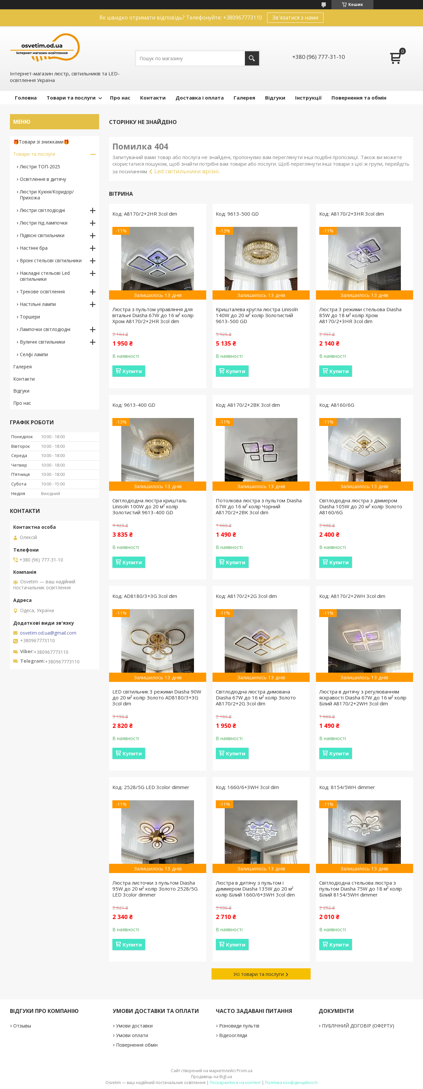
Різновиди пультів (239, 1026)
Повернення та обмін (358, 97)
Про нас (120, 97)
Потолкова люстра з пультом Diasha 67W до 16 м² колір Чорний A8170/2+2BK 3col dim (259, 506)
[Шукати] (252, 58)
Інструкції (308, 97)
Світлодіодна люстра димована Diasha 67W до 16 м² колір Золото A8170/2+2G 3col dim (256, 697)
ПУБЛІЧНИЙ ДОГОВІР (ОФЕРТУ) (358, 1026)
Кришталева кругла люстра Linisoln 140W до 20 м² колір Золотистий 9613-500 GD (257, 315)
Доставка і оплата (199, 97)
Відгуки (275, 97)
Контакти (153, 97)
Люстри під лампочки (43, 223)
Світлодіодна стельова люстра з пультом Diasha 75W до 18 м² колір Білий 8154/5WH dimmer (360, 889)
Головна (26, 97)
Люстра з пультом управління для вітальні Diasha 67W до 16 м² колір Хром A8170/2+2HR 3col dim (153, 315)
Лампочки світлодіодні (45, 329)
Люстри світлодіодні (42, 210)
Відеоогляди (233, 1035)
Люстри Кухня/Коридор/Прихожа (47, 194)
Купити (132, 371)
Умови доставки (134, 1026)
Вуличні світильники (42, 342)
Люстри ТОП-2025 (40, 166)
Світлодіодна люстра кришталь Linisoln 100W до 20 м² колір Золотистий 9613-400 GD (149, 506)
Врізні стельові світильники (51, 260)
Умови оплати (132, 1035)
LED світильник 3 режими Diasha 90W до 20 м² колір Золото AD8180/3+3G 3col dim (156, 697)
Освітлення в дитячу (43, 179)
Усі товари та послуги (258, 974)
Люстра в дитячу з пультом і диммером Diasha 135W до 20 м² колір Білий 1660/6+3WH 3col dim (255, 889)
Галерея (244, 97)
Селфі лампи (34, 354)
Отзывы (22, 1026)
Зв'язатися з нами (295, 17)
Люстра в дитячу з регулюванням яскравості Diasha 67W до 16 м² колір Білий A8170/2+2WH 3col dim (362, 697)
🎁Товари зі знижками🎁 (41, 142)
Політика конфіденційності (291, 1082)
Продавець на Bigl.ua (211, 1076)
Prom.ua (244, 1070)
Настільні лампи (38, 304)
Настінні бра (34, 248)
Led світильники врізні (186, 171)
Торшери (30, 317)
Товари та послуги (71, 97)
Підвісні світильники (42, 235)
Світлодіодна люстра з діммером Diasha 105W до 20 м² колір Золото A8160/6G (360, 506)
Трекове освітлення (42, 291)
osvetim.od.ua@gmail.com (48, 633)
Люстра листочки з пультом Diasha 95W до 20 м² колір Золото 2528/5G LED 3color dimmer (155, 889)
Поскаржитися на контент (235, 1082)
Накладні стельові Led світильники (45, 276)
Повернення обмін (137, 1045)
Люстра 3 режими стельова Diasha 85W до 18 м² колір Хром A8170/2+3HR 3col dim (360, 315)
